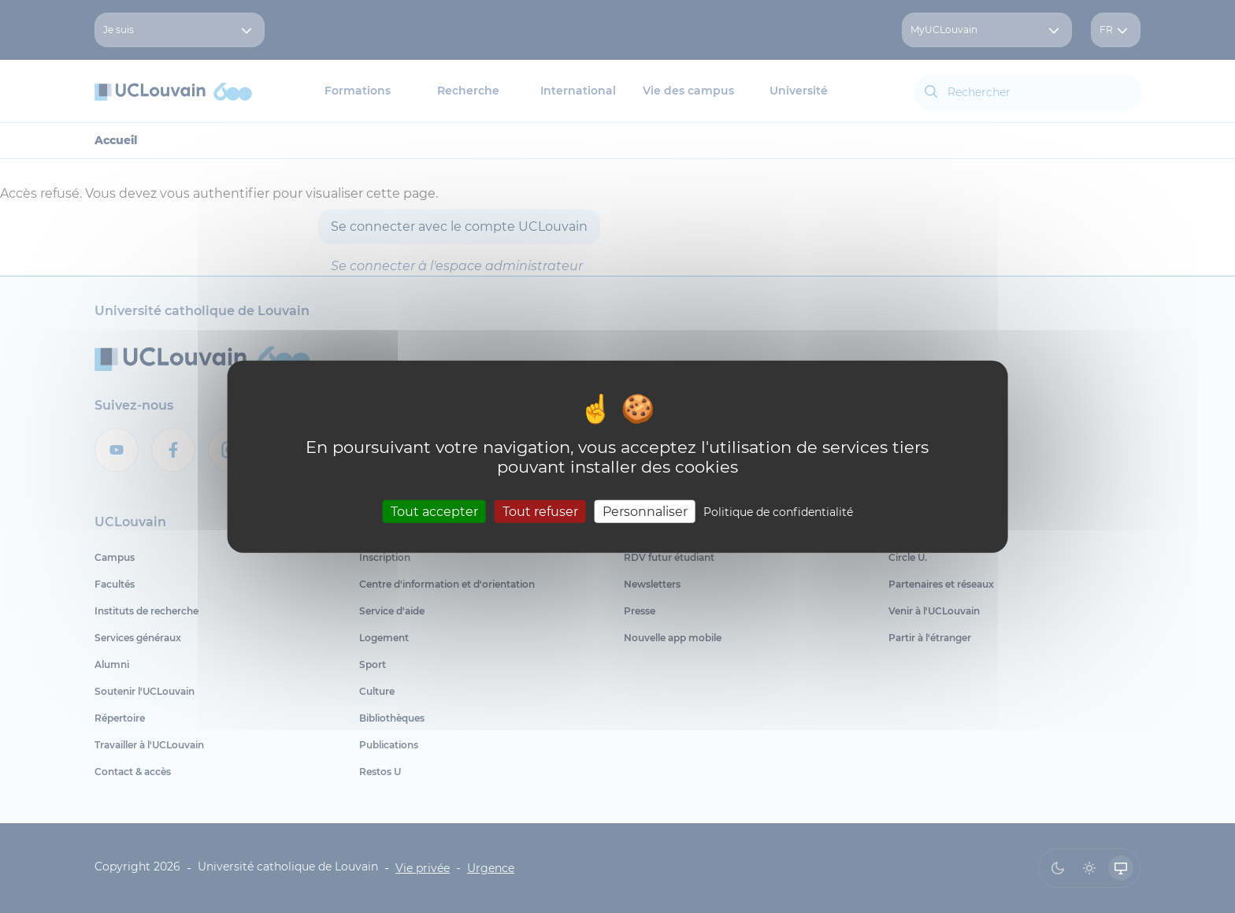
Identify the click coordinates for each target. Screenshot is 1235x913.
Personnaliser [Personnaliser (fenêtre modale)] (645, 511)
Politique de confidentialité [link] (778, 512)
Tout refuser (540, 511)
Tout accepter (434, 511)
